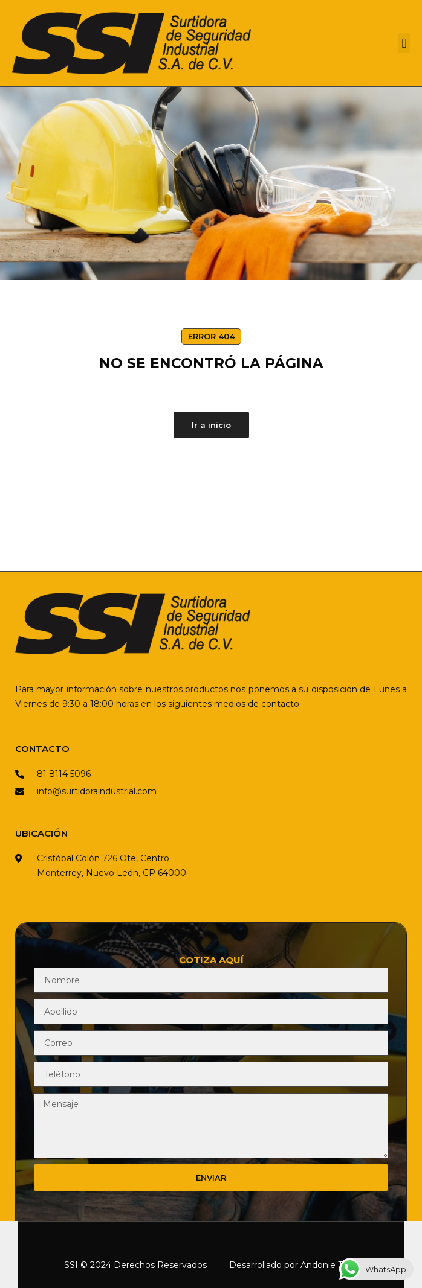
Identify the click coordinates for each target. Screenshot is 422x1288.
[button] (404, 43)
